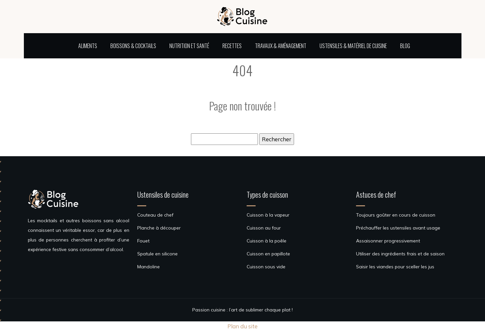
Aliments (87, 46)
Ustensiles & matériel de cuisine (353, 46)
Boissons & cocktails (133, 46)
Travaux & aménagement (280, 46)
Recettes (232, 46)
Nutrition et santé (189, 46)
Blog (405, 46)
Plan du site (242, 326)
